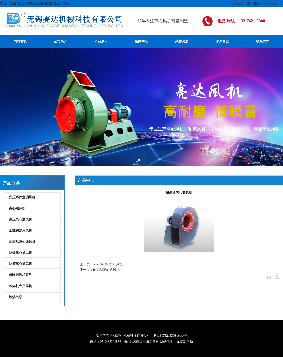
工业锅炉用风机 (20, 230)
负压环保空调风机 (22, 197)
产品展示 (101, 41)
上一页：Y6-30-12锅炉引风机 (101, 264)
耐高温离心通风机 (22, 241)
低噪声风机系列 (20, 275)
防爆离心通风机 (20, 253)
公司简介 (60, 41)
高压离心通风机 (20, 219)
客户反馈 (238, 3)
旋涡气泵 (15, 297)
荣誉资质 (181, 41)
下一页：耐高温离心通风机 (100, 270)
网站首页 (20, 41)
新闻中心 (141, 41)
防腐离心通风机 (20, 264)
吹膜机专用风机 (20, 286)
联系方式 (262, 41)
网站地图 (269, 3)
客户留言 (222, 41)
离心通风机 (17, 208)
